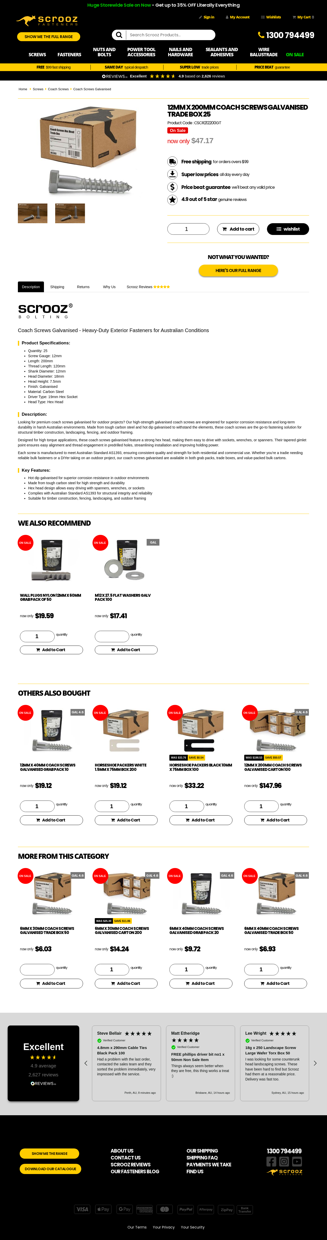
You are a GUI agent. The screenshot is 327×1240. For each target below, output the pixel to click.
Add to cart (238, 229)
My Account (237, 17)
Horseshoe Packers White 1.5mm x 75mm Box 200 (120, 767)
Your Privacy (164, 1227)
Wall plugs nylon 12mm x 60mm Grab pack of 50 (50, 597)
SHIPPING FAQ (202, 1157)
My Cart (302, 17)
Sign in (206, 17)
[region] (200, 1063)
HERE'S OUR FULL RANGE (238, 270)
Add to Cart (50, 650)
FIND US (194, 1171)
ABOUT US (122, 1150)
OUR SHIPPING (202, 1150)
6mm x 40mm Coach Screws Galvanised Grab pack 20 (196, 930)
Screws (38, 89)
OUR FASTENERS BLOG (135, 1171)
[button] (86, 1063)
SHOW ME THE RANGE (49, 1153)
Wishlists (271, 17)
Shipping (57, 287)
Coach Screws (58, 89)
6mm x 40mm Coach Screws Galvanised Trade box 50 (271, 930)
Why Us (109, 287)
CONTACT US (126, 1157)
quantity (61, 634)
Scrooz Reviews (148, 287)
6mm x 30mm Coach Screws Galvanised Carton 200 (122, 930)
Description (31, 287)
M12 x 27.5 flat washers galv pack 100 (122, 597)
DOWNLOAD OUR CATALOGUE (50, 1168)
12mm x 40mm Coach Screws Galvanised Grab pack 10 (47, 767)
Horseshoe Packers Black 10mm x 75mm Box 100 (200, 767)
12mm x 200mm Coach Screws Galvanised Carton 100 (273, 767)
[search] (121, 35)
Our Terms (137, 1227)
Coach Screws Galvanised (92, 89)
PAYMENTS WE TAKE (208, 1164)
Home (23, 89)
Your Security (193, 1227)
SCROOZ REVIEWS (130, 1164)
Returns (83, 287)
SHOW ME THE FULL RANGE (49, 36)
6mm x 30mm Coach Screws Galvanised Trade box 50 (47, 930)
